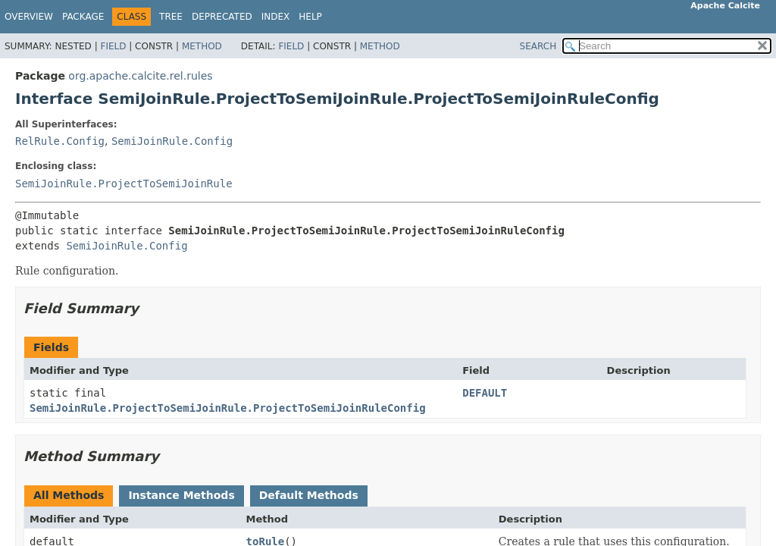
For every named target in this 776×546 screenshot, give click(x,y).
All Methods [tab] (68, 495)
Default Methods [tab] (308, 495)
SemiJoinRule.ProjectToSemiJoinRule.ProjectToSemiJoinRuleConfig (228, 408)
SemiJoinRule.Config (172, 141)
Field (113, 46)
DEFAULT (484, 393)
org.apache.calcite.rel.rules (140, 76)
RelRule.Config (60, 141)
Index (275, 16)
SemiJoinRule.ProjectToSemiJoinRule (124, 183)
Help (310, 16)
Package (83, 16)
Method (202, 46)
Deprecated (222, 16)
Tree (171, 16)
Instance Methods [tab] (181, 495)
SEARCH (538, 46)
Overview (29, 16)
